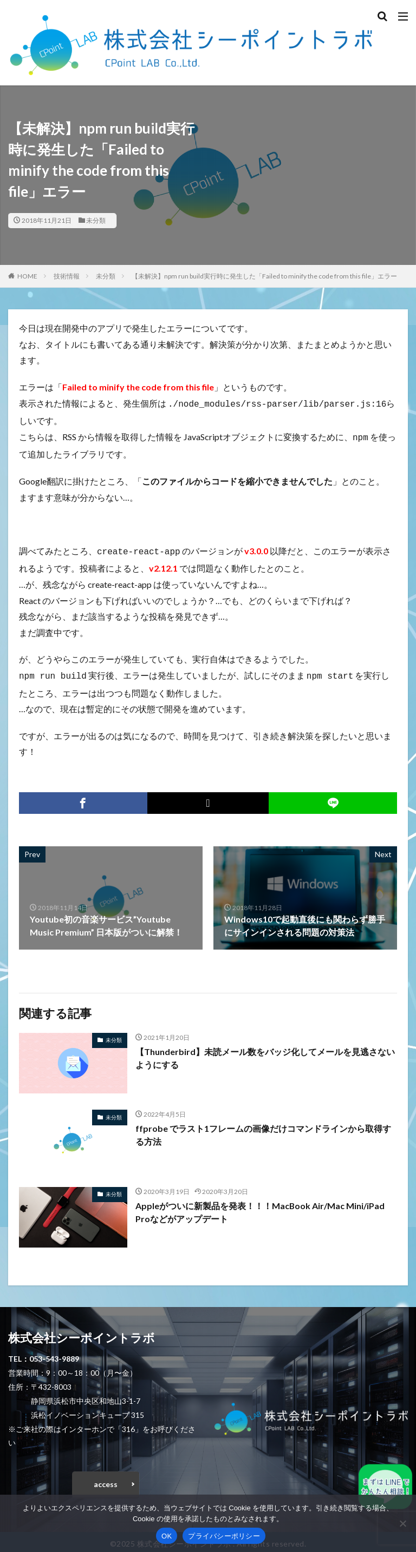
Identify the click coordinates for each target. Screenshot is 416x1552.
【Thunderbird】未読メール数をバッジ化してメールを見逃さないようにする (265, 1053)
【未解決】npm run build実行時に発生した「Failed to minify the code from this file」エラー (264, 276)
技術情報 (67, 276)
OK (166, 1536)
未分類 (96, 220)
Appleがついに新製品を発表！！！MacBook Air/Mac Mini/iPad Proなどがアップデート (260, 1207)
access (106, 1479)
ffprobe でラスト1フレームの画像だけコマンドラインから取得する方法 (263, 1130)
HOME (27, 276)
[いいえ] (402, 1523)
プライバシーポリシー (224, 1536)
